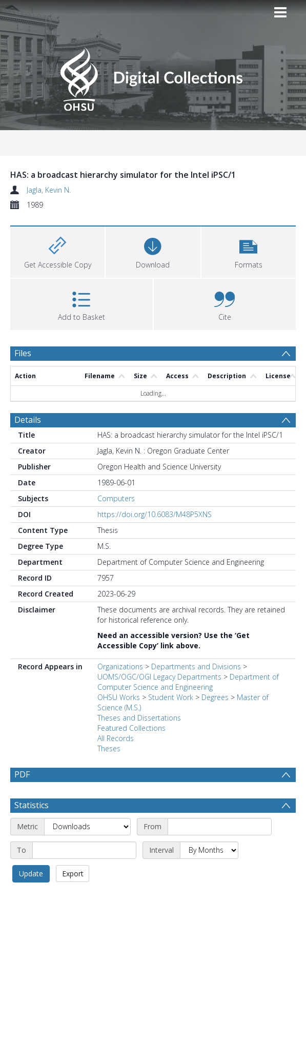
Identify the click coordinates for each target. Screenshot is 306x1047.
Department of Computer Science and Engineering (188, 682)
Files (22, 353)
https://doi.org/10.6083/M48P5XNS (154, 514)
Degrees (215, 697)
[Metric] (87, 826)
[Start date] (220, 826)
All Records (115, 738)
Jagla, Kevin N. (49, 190)
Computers (116, 498)
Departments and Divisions (196, 666)
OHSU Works (118, 697)
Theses (108, 748)
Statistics (31, 805)
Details (27, 419)
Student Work (170, 697)
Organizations (120, 666)
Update (31, 873)
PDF (22, 774)
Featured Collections (131, 728)
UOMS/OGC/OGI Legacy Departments (160, 677)
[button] (248, 251)
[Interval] (209, 850)
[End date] (84, 850)
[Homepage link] (153, 76)
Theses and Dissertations (139, 718)
